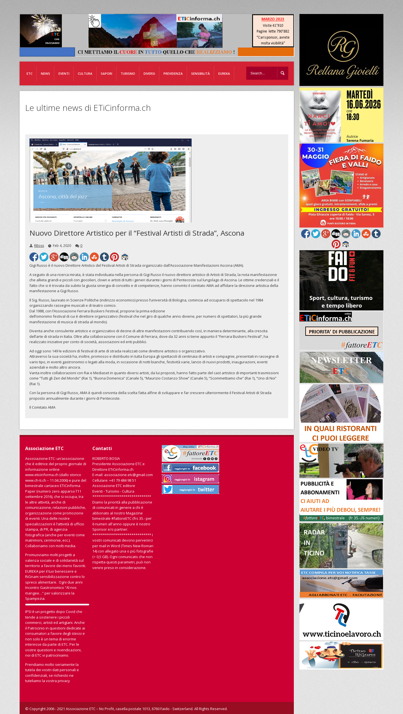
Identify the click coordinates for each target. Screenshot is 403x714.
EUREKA (224, 73)
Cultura (85, 73)
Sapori (106, 73)
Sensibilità (200, 73)
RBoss (39, 245)
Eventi (63, 73)
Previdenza (173, 73)
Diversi (149, 73)
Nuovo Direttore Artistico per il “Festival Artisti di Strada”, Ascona (136, 233)
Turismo (128, 73)
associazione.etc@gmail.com (128, 474)
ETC (29, 73)
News (45, 73)
